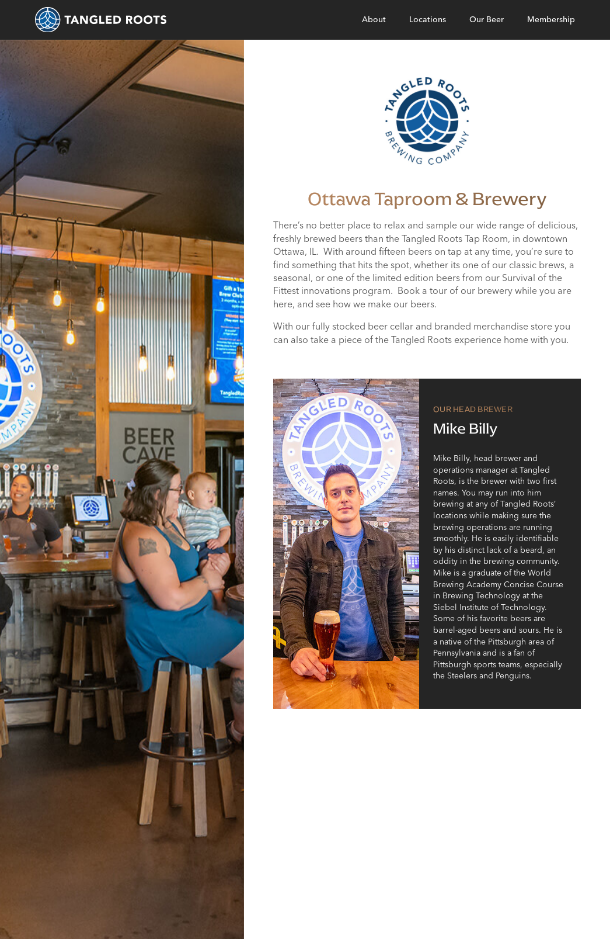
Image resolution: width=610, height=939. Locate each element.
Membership (551, 19)
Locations (427, 19)
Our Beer (486, 19)
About (374, 19)
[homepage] (100, 19)
